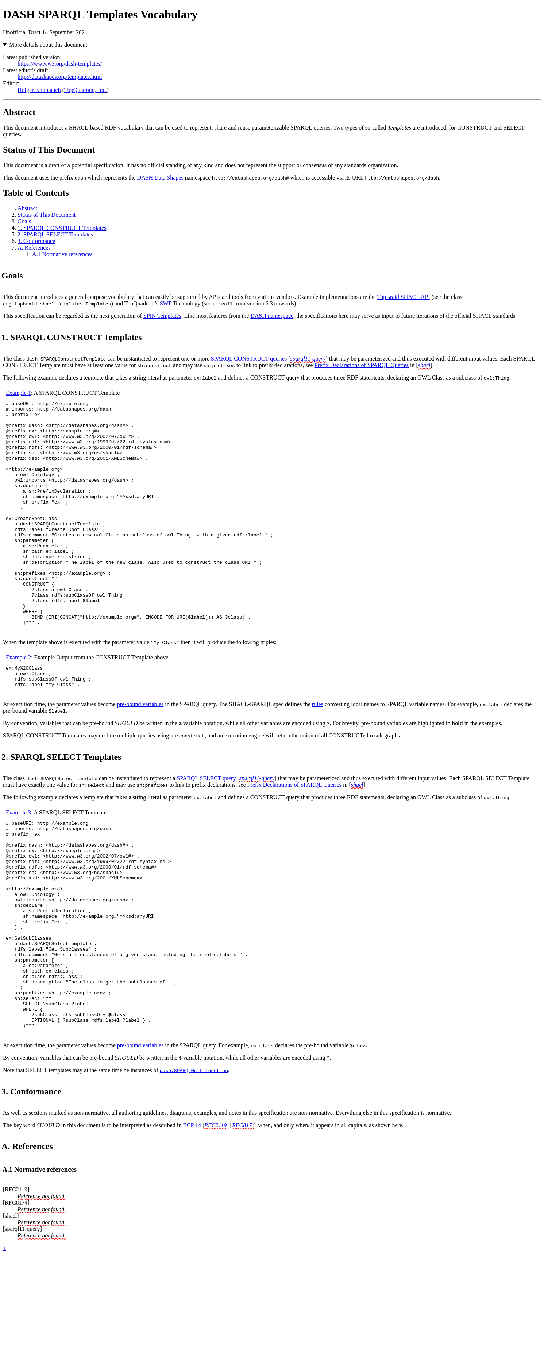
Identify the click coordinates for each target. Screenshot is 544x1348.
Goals (24, 221)
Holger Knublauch (39, 90)
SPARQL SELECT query (206, 827)
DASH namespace (271, 316)
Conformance (36, 241)
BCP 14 (192, 1216)
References (34, 247)
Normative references (62, 254)
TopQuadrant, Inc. (85, 90)
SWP (165, 303)
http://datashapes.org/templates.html (60, 77)
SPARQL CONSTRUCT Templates (62, 228)
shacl (424, 365)
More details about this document (48, 45)
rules (317, 753)
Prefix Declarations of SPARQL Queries (362, 365)
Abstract (27, 208)
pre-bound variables (140, 753)
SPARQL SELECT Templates (55, 234)
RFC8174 (243, 1216)
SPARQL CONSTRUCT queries (249, 358)
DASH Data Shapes (160, 177)
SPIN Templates (162, 316)
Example (18, 393)
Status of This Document (47, 215)
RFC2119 (215, 1216)
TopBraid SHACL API (403, 297)
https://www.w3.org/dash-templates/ (60, 64)
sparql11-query (308, 358)
